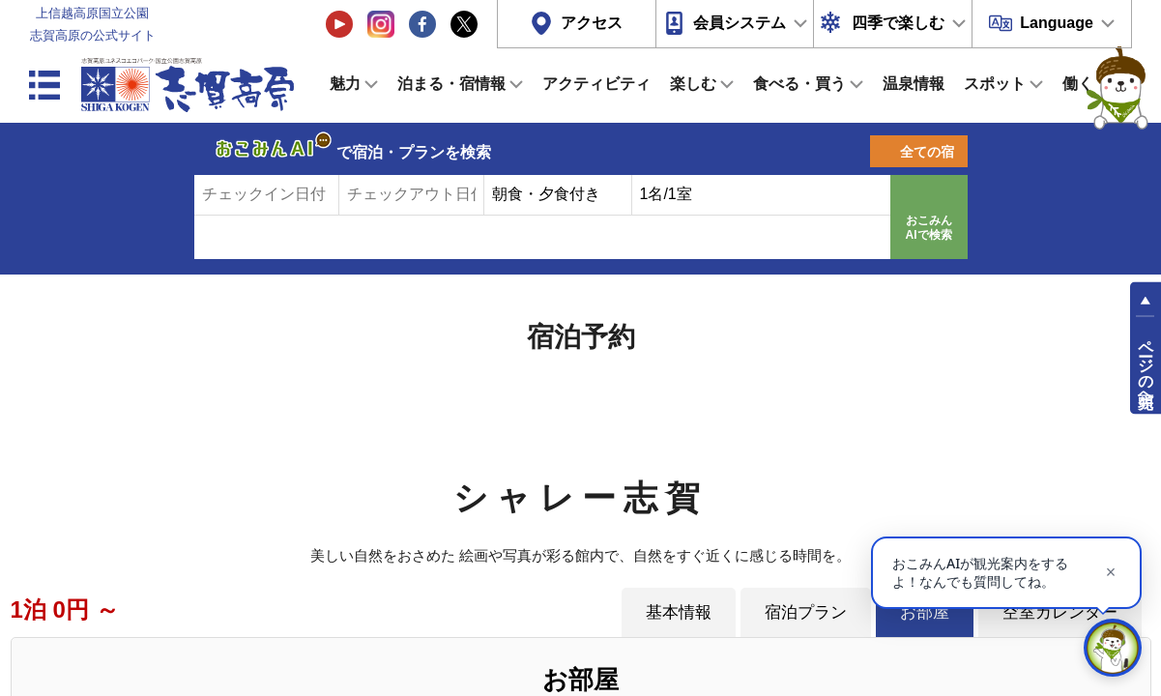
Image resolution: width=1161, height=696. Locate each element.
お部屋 (924, 612)
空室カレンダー (1059, 612)
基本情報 (678, 612)
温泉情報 (913, 83)
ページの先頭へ (1146, 365)
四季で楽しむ (898, 22)
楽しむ (693, 83)
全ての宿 (927, 152)
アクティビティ (596, 83)
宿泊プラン (806, 612)
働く (1077, 83)
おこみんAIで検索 (929, 228)
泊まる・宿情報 (451, 83)
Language (1056, 22)
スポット (995, 83)
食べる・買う (799, 83)
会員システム (739, 22)
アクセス (592, 22)
